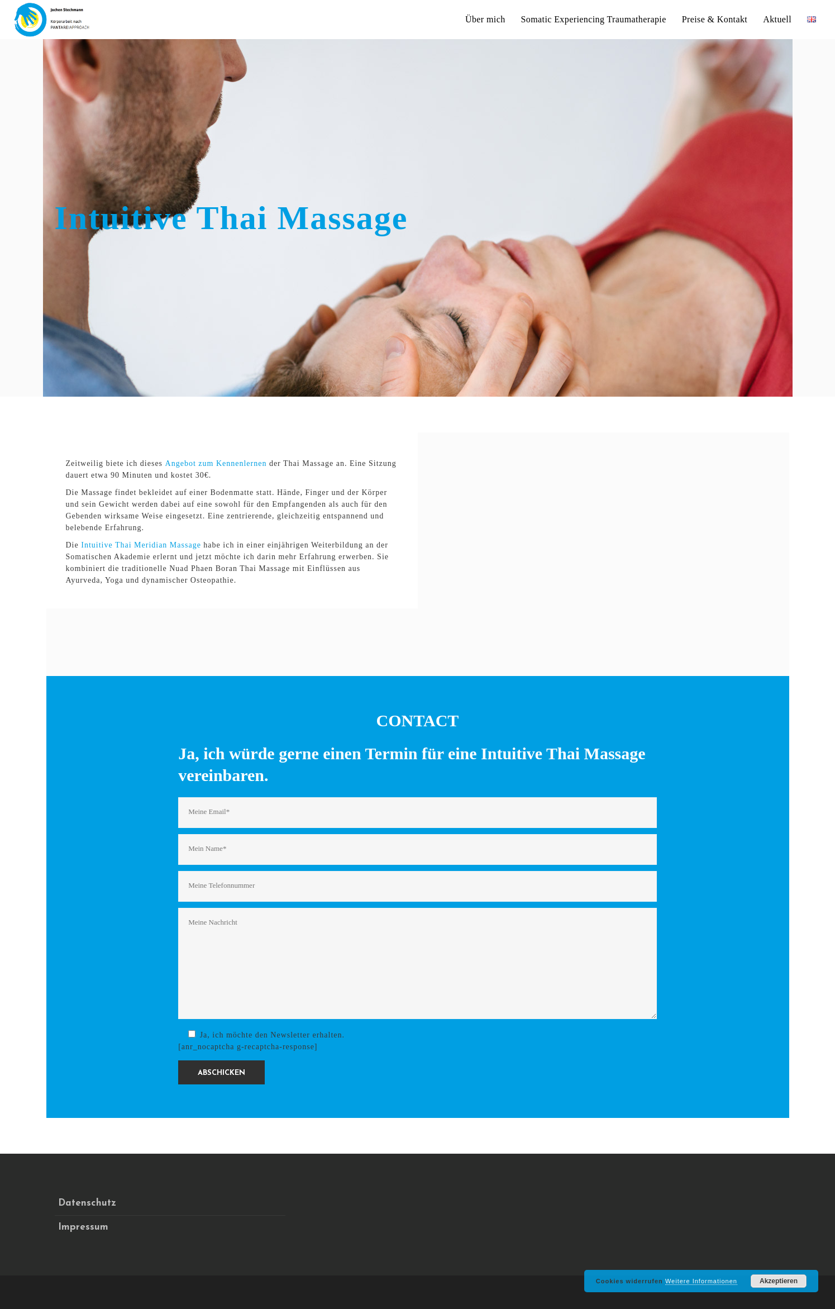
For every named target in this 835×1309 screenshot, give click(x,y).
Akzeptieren (779, 1281)
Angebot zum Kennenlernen (216, 463)
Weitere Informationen (701, 1281)
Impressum (83, 1227)
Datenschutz (87, 1203)
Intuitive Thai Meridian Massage (141, 545)
